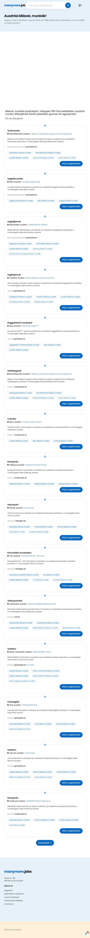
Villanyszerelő (14, 600)
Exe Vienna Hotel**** (31, 326)
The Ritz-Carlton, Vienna (32, 422)
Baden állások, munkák (71, 628)
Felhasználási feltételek (13, 900)
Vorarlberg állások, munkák (19, 302)
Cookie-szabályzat (11, 897)
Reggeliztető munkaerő (19, 322)
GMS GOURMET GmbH (42, 652)
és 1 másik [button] (30, 665)
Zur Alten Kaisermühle (31, 182)
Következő (44, 842)
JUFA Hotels (30, 753)
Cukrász (11, 418)
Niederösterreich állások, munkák (45, 628)
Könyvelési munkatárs (19, 552)
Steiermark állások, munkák (43, 158)
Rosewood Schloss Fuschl (36, 465)
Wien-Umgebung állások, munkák (22, 681)
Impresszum (9, 904)
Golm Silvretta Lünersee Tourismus (40, 278)
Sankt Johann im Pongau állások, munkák (24, 254)
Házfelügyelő (14, 370)
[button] (80, 5)
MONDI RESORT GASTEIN (38, 225)
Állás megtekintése (71, 163)
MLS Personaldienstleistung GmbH (42, 604)
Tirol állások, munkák (17, 532)
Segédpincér (14, 221)
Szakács (11, 648)
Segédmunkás (15, 178)
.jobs (15, 5)
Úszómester (13, 130)
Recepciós (12, 461)
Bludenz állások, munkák (44, 302)
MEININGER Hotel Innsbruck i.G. (39, 801)
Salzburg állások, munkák (42, 249)
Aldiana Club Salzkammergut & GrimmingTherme (51, 134)
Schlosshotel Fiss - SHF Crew (33, 556)
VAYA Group (29, 508)
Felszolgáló (13, 701)
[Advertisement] (45, 72)
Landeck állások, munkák (39, 532)
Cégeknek (8, 890)
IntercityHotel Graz (29, 705)
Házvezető (12, 504)
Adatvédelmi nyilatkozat (14, 894)
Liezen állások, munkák (66, 158)
